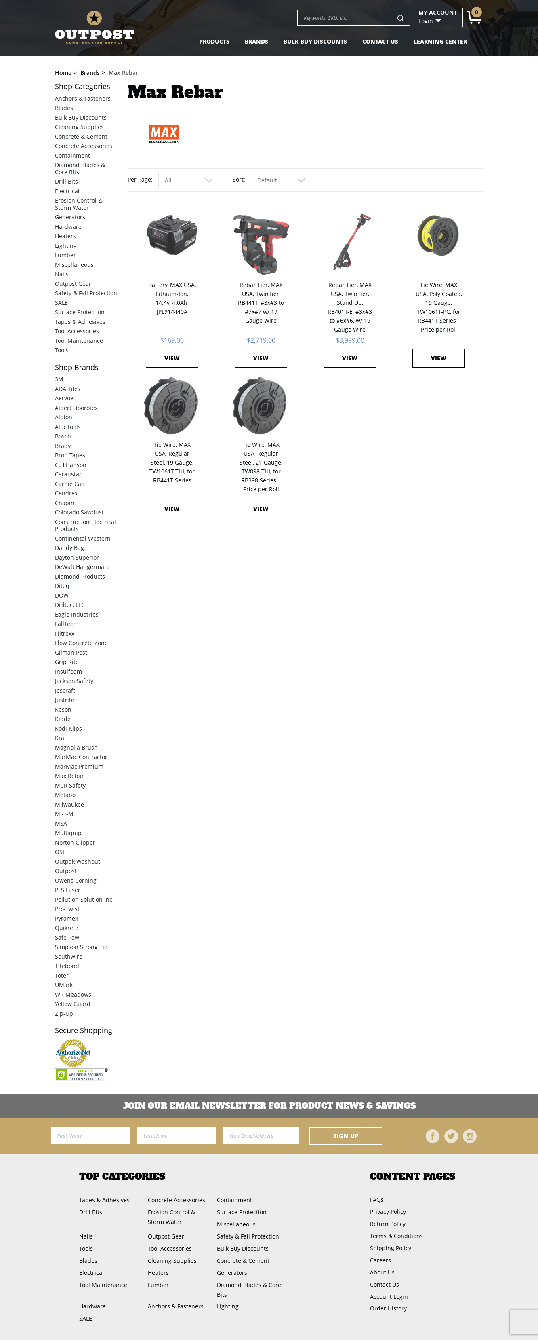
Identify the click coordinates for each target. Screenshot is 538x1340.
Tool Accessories (77, 331)
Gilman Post (71, 652)
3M (59, 379)
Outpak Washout (77, 861)
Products (214, 41)
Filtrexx (64, 633)
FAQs (377, 1199)
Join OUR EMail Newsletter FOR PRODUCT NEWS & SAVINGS (269, 1106)
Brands (256, 41)
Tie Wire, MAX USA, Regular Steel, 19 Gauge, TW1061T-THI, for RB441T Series (172, 462)
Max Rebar (69, 776)
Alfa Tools (68, 427)
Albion (63, 417)
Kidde (63, 719)
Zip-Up (64, 1013)
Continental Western (83, 538)
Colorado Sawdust (79, 512)
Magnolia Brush (76, 747)
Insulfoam (68, 671)
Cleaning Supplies (79, 127)
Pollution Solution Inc (83, 899)
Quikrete (66, 928)
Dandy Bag (69, 548)
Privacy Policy (388, 1211)
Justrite (64, 700)
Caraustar (68, 474)
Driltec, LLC (70, 605)
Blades (64, 108)
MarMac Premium (79, 766)
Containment (72, 155)
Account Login (389, 1296)
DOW (62, 595)
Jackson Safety (74, 681)
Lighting (66, 245)
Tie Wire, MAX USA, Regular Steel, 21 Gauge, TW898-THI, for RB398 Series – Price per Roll (261, 467)
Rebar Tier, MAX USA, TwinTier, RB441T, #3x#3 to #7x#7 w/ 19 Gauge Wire (261, 302)
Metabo (65, 795)
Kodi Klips (68, 728)
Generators (70, 217)
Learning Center (440, 41)
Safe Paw (67, 937)
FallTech (66, 624)
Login (425, 21)
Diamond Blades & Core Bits (80, 168)
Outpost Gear (73, 283)
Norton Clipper (75, 842)
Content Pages (412, 1177)
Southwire (68, 956)
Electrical (67, 191)
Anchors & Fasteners (83, 98)
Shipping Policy (390, 1248)
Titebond (67, 966)
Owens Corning (76, 880)
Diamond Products (80, 576)
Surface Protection (80, 312)
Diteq (62, 586)
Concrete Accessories (83, 146)
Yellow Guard (72, 1004)
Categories (82, 86)
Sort (238, 179)
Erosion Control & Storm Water (78, 204)
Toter (62, 975)
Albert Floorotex (76, 408)
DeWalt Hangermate (82, 567)
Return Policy (388, 1224)
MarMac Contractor (81, 757)
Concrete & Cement (81, 136)
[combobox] (187, 180)
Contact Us (380, 41)
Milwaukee (69, 804)
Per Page (139, 179)
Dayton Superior (77, 557)
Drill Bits (66, 181)
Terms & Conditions (396, 1236)
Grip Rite (67, 662)
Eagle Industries (77, 614)
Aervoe (64, 398)
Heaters (65, 236)
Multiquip (68, 833)
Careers (380, 1260)
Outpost (66, 871)
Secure (83, 1030)
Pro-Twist (67, 909)
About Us (382, 1272)
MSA (61, 823)
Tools (62, 350)
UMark (64, 985)
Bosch (63, 436)
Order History (388, 1308)
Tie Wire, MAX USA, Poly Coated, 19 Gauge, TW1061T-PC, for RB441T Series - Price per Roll (439, 307)
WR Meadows (73, 994)
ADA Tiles (67, 389)
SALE (61, 302)
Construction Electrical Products (85, 525)
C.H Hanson (70, 465)
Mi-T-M (64, 814)
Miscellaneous (74, 264)
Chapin (64, 503)
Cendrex (66, 493)
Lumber (65, 255)
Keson (63, 709)
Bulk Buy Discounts (315, 41)
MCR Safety (70, 785)
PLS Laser (67, 890)
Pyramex (66, 918)
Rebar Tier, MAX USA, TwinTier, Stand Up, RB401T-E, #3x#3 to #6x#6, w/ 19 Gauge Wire (350, 307)
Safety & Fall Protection (86, 293)
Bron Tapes (70, 455)
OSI (59, 852)
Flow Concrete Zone (81, 643)
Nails (62, 274)
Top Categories (122, 1177)
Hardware (68, 226)
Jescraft (65, 690)
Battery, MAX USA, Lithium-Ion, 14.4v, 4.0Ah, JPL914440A (172, 298)
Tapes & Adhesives (80, 321)
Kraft (61, 738)
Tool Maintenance (79, 341)
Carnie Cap (70, 484)
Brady (63, 446)
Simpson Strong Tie (81, 947)
